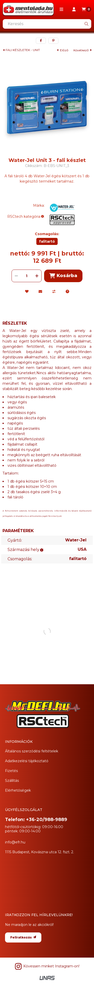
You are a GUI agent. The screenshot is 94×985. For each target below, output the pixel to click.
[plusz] (37, 276)
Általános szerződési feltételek (31, 751)
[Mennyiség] (26, 276)
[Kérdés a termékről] (67, 291)
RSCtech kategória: (26, 216)
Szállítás (12, 780)
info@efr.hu (15, 842)
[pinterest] (53, 41)
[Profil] (74, 9)
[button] (61, 9)
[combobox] (47, 24)
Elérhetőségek (18, 790)
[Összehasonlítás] (54, 291)
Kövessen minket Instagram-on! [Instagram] (47, 966)
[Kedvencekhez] (27, 291)
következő (82, 50)
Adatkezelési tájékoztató (26, 761)
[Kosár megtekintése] (86, 9)
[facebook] (41, 41)
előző (62, 50)
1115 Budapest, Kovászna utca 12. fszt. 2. (39, 852)
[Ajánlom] (40, 291)
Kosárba (63, 276)
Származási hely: (26, 549)
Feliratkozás (23, 937)
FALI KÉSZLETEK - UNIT (23, 50)
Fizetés (11, 770)
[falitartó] (47, 241)
